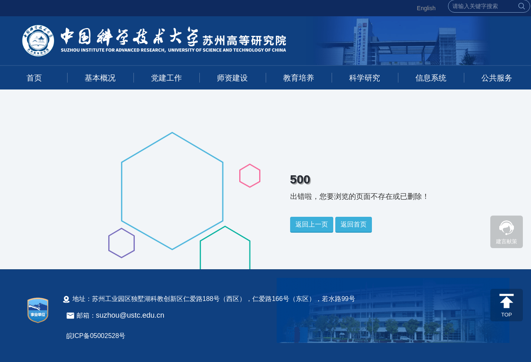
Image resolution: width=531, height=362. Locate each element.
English (426, 8)
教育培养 (298, 78)
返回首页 (354, 224)
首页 (34, 78)
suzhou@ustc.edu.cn (130, 315)
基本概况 (100, 78)
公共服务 (496, 78)
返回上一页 (311, 224)
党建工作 (166, 78)
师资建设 (232, 78)
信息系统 (430, 78)
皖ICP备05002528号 (96, 335)
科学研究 (364, 78)
